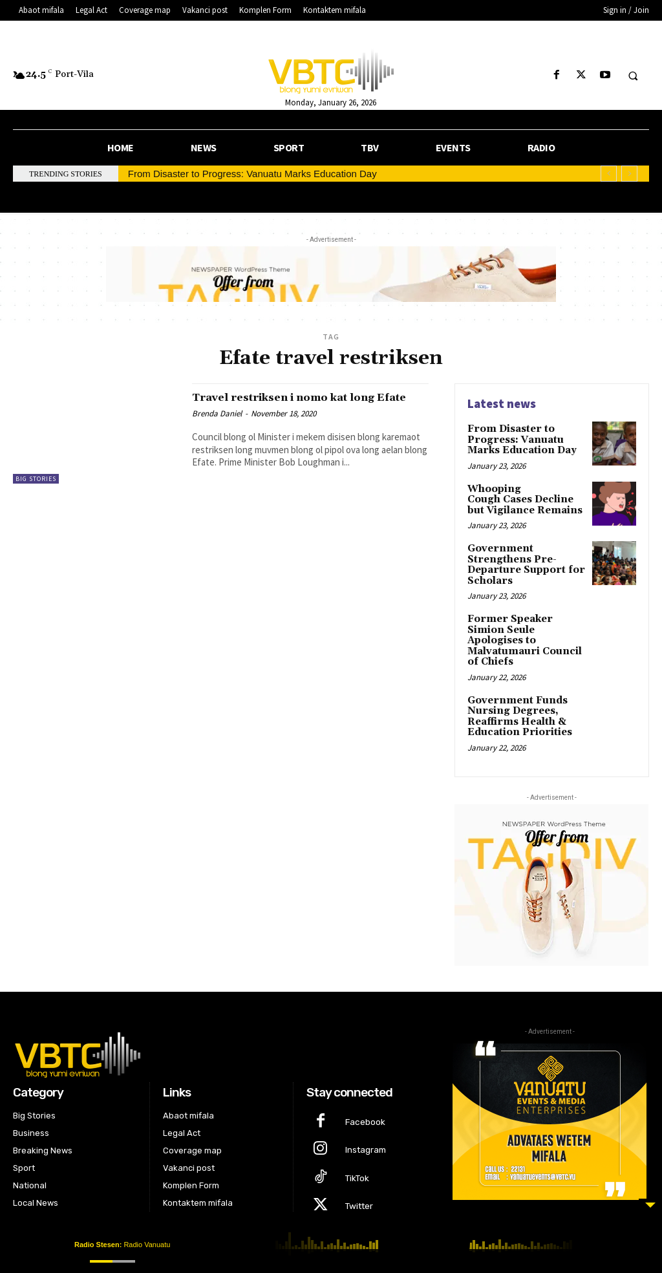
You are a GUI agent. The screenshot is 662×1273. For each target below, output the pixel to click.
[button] (633, 75)
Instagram (363, 1124)
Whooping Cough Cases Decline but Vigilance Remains (524, 496)
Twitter (356, 1176)
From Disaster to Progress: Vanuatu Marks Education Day (252, 173)
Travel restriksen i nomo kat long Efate (301, 403)
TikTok (355, 1150)
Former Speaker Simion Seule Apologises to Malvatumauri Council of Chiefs (524, 626)
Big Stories (36, 479)
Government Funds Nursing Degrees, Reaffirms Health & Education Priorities (516, 694)
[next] (629, 174)
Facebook (363, 1097)
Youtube (360, 1203)
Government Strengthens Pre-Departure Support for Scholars (521, 559)
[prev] (609, 174)
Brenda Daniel (217, 427)
